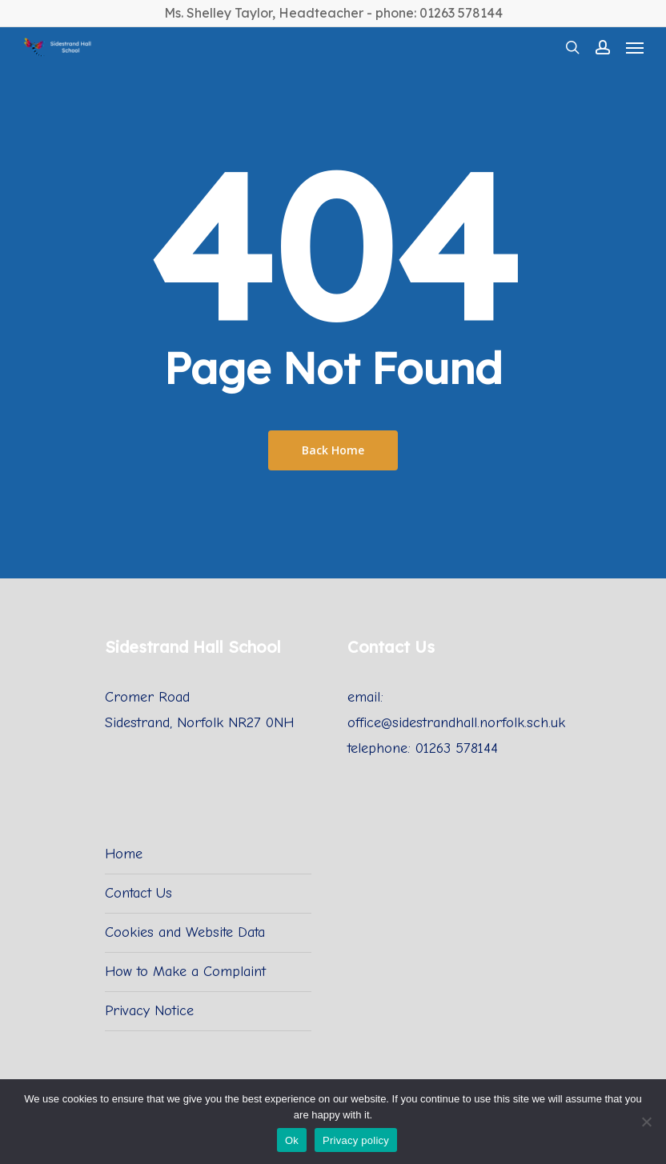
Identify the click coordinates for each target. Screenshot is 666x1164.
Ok (292, 1140)
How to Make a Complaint (185, 971)
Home (123, 854)
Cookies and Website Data (185, 932)
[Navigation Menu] (635, 47)
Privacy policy (356, 1140)
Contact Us (138, 893)
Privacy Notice (149, 1010)
